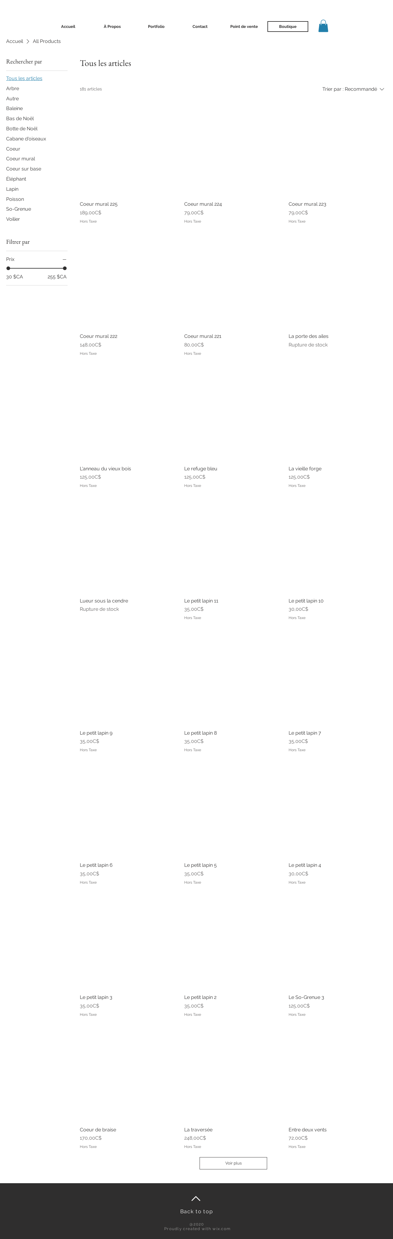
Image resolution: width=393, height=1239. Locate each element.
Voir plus (233, 1163)
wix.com (221, 1228)
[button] (323, 26)
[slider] (8, 268)
